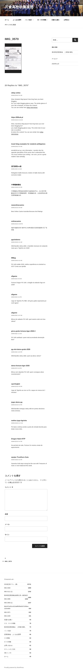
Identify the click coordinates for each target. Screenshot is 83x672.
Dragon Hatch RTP (18, 439)
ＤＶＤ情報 (7, 642)
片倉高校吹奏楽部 (19, 7)
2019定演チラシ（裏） (11, 584)
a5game (14, 276)
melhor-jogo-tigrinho (19, 420)
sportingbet (15, 384)
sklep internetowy (32, 107)
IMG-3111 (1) (8, 591)
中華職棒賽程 (16, 185)
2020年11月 (55, 64)
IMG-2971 (7, 612)
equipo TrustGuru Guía (19, 457)
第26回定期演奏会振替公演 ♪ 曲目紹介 (16, 595)
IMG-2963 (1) (8, 602)
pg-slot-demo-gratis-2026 (20, 349)
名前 (6, 514)
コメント (9, 487)
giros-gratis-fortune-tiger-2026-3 (23, 331)
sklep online (15, 93)
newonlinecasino (17, 205)
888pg (13, 258)
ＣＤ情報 (7, 638)
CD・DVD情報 (42, 20)
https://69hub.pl (17, 117)
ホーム (7, 20)
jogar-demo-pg (16, 402)
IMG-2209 (7, 616)
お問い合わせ (8, 645)
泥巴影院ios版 (16, 166)
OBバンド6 (7, 653)
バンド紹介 (29, 20)
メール (7, 524)
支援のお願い (56, 20)
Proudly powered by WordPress (14, 667)
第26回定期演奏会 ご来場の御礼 (62, 52)
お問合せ (66, 20)
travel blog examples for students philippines (28, 144)
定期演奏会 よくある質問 (12, 634)
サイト (7, 534)
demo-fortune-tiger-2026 (20, 366)
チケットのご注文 (10, 24)
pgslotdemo (15, 239)
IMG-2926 (7, 588)
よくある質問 (17, 20)
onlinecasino (16, 221)
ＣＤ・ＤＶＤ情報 (9, 623)
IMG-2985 (7, 599)
